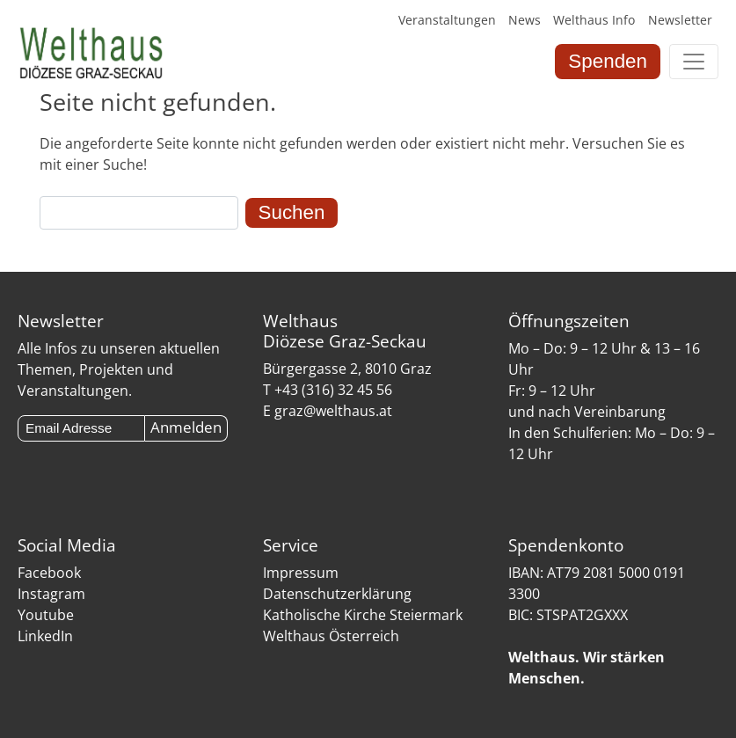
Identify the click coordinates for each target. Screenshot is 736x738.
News (524, 19)
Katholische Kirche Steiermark (363, 615)
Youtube (46, 615)
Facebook (49, 572)
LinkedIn (45, 636)
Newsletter (680, 19)
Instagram (51, 593)
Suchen (292, 212)
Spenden (607, 61)
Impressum (301, 572)
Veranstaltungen (447, 19)
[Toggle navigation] (693, 61)
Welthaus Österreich (331, 636)
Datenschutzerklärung (337, 593)
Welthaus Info (594, 19)
